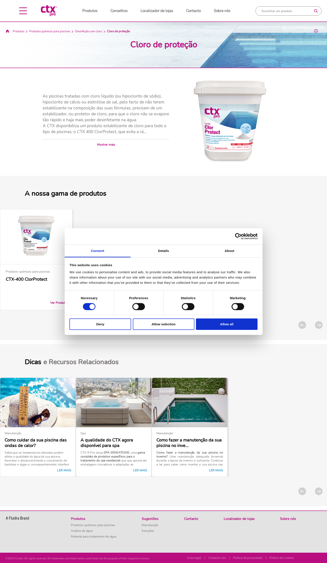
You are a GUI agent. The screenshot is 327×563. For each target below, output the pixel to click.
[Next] (319, 325)
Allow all (227, 324)
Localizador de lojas (157, 10)
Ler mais (64, 470)
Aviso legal (194, 558)
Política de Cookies (282, 558)
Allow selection (163, 324)
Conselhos (119, 10)
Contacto (193, 10)
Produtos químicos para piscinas (49, 31)
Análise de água (82, 531)
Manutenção (150, 525)
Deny (100, 324)
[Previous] (302, 325)
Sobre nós (222, 10)
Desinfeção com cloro (88, 31)
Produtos (89, 10)
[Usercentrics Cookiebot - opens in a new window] (238, 236)
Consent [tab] (97, 250)
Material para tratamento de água (93, 536)
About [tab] (229, 250)
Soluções (148, 531)
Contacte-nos (217, 558)
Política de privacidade (247, 558)
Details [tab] (163, 250)
